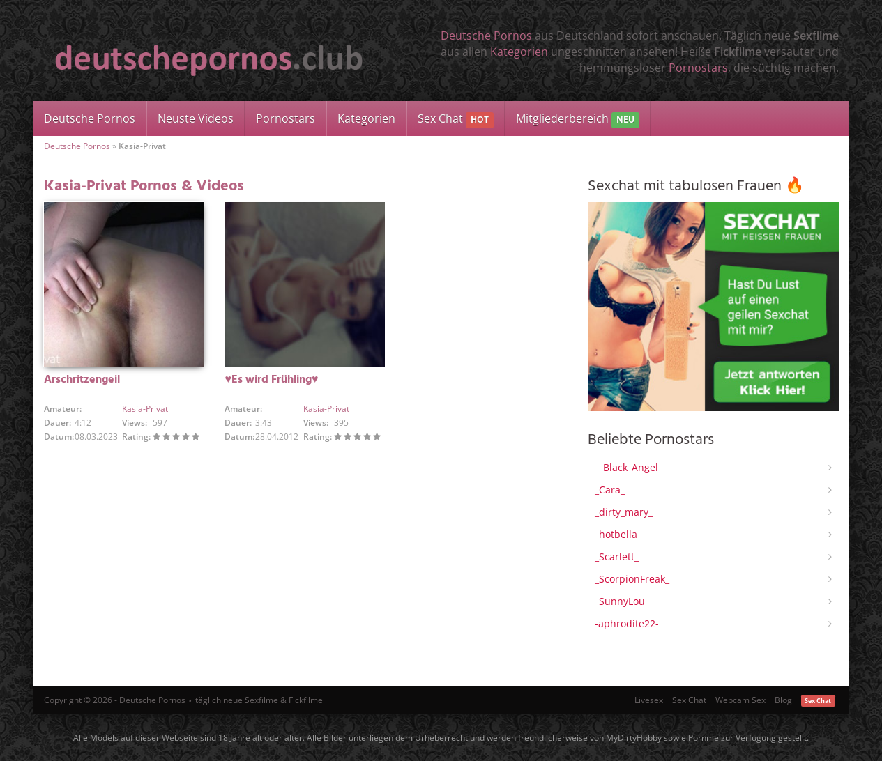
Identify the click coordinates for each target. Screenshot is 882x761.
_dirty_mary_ (624, 511)
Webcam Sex (740, 700)
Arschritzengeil (82, 380)
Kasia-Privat (145, 409)
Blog (783, 700)
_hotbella (616, 534)
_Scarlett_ (617, 556)
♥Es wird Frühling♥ (271, 380)
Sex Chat (456, 119)
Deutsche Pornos (486, 35)
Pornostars (698, 67)
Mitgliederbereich (577, 119)
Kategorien (519, 51)
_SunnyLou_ (622, 601)
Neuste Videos (196, 118)
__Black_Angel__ (631, 467)
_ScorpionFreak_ (632, 578)
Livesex (648, 700)
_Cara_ (610, 489)
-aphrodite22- (627, 623)
